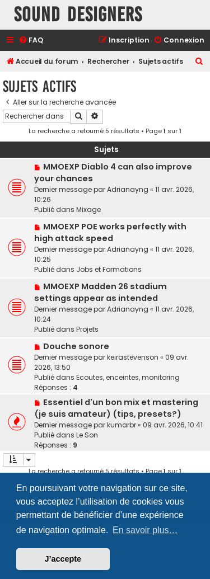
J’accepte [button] (63, 558)
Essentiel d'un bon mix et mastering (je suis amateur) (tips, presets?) (116, 408)
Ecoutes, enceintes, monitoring (128, 377)
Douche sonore (76, 346)
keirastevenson (132, 357)
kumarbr (121, 425)
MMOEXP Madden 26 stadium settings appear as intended (100, 292)
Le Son (87, 435)
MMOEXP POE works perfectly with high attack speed (110, 232)
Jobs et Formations (109, 269)
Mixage (88, 209)
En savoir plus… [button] (145, 530)
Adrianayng (127, 189)
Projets (87, 329)
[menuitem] (30, 40)
